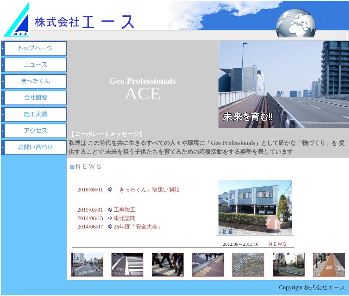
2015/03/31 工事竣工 (106, 210)
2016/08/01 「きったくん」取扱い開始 (128, 189)
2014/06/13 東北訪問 (106, 218)
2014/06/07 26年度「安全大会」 (120, 226)
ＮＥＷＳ (277, 244)
